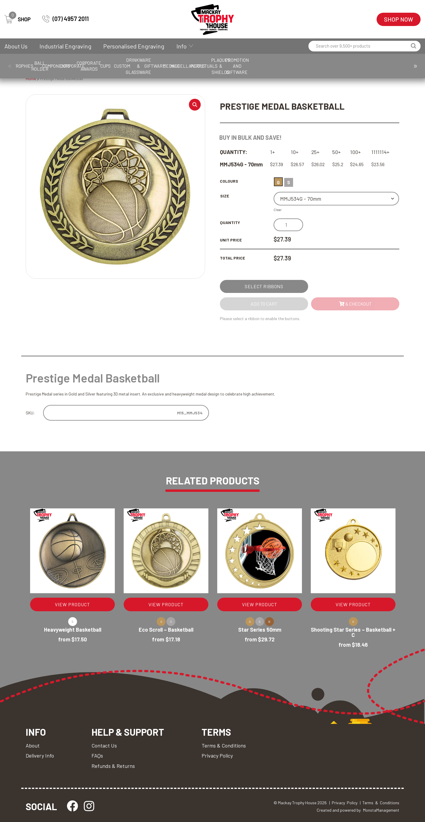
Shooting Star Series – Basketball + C (353, 632)
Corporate (149, 63)
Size (224, 195)
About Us (15, 46)
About (33, 745)
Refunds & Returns (113, 766)
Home (31, 78)
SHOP (17, 19)
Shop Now (398, 19)
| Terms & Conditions (379, 802)
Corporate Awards (188, 63)
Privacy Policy (217, 756)
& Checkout (355, 304)
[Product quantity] (288, 224)
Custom (265, 63)
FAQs (97, 756)
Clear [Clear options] (278, 209)
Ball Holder (72, 63)
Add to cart (264, 304)
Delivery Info (40, 756)
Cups (226, 63)
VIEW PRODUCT (72, 604)
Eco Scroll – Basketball (166, 629)
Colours (229, 181)
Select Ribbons (264, 286)
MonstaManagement (381, 810)
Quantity (230, 222)
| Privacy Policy (343, 802)
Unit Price (231, 239)
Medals (380, 63)
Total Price (232, 257)
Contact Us (104, 745)
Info (181, 46)
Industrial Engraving (65, 46)
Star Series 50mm (259, 629)
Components (111, 63)
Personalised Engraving (133, 46)
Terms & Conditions (224, 745)
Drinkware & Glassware (303, 63)
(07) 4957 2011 (65, 18)
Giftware (341, 63)
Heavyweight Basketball (72, 629)
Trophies (34, 63)
